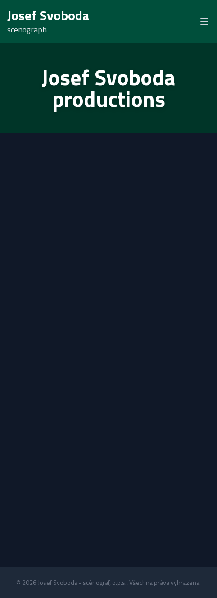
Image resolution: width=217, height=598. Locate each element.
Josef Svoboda (48, 15)
